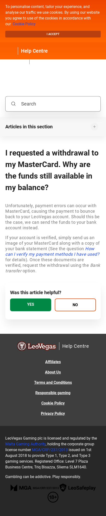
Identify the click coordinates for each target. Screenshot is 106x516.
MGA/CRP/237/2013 (50, 450)
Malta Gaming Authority (25, 444)
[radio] (30, 304)
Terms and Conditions (53, 382)
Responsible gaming (52, 393)
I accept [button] (53, 34)
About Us (53, 372)
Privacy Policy (53, 413)
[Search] (53, 104)
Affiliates (53, 362)
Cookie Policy (24, 24)
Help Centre (34, 51)
